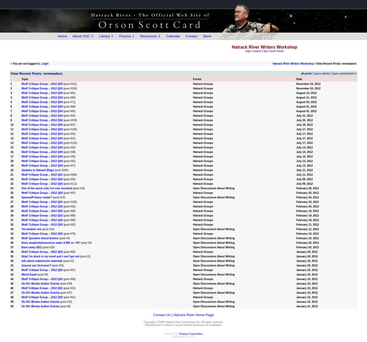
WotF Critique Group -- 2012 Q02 (42, 120)
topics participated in (344, 73)
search (257, 51)
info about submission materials (41, 261)
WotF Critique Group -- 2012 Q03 (42, 83)
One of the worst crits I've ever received (46, 188)
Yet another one (31, 229)
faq (265, 51)
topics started (322, 73)
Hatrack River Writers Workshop (293, 63)
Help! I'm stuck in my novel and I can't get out (50, 256)
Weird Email (29, 274)
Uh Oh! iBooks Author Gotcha (40, 283)
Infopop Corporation (191, 333)
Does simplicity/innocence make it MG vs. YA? (50, 242)
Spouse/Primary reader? (36, 197)
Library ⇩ (106, 36)
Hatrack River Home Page (193, 315)
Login (45, 63)
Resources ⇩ (150, 36)
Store (207, 36)
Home (62, 36)
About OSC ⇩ (83, 36)
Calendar (173, 36)
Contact (192, 36)
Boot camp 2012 (31, 247)
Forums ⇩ (127, 36)
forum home (276, 51)
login (248, 51)
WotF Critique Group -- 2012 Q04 (42, 93)
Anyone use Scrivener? (36, 265)
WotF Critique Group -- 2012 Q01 (42, 174)
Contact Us (161, 315)
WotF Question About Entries (40, 238)
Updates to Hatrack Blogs (37, 170)
